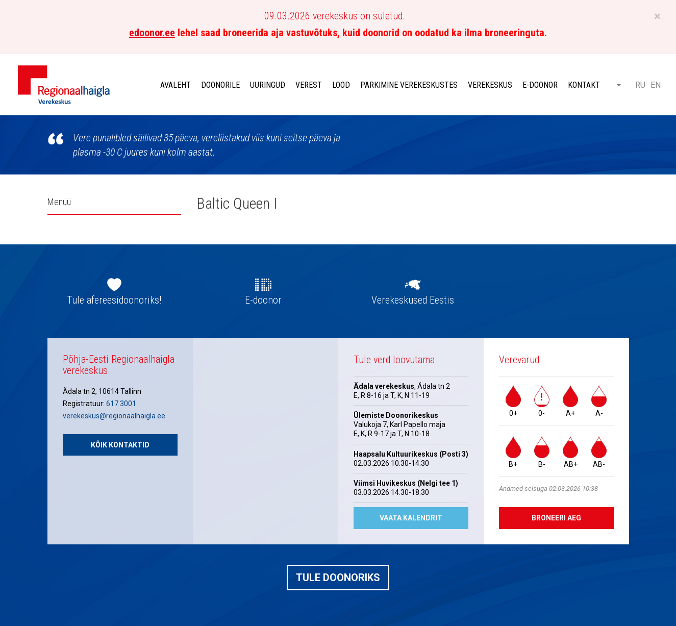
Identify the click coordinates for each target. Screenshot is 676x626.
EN (655, 85)
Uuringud (267, 85)
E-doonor (540, 85)
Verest (308, 85)
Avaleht (175, 85)
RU (640, 85)
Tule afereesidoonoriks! (114, 300)
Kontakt (584, 85)
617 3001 (121, 403)
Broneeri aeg (556, 518)
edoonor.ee (152, 33)
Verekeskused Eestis (412, 300)
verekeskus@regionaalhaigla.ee (114, 416)
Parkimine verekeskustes (409, 85)
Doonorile (220, 85)
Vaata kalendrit (411, 518)
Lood (341, 85)
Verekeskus (490, 85)
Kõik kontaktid (120, 445)
